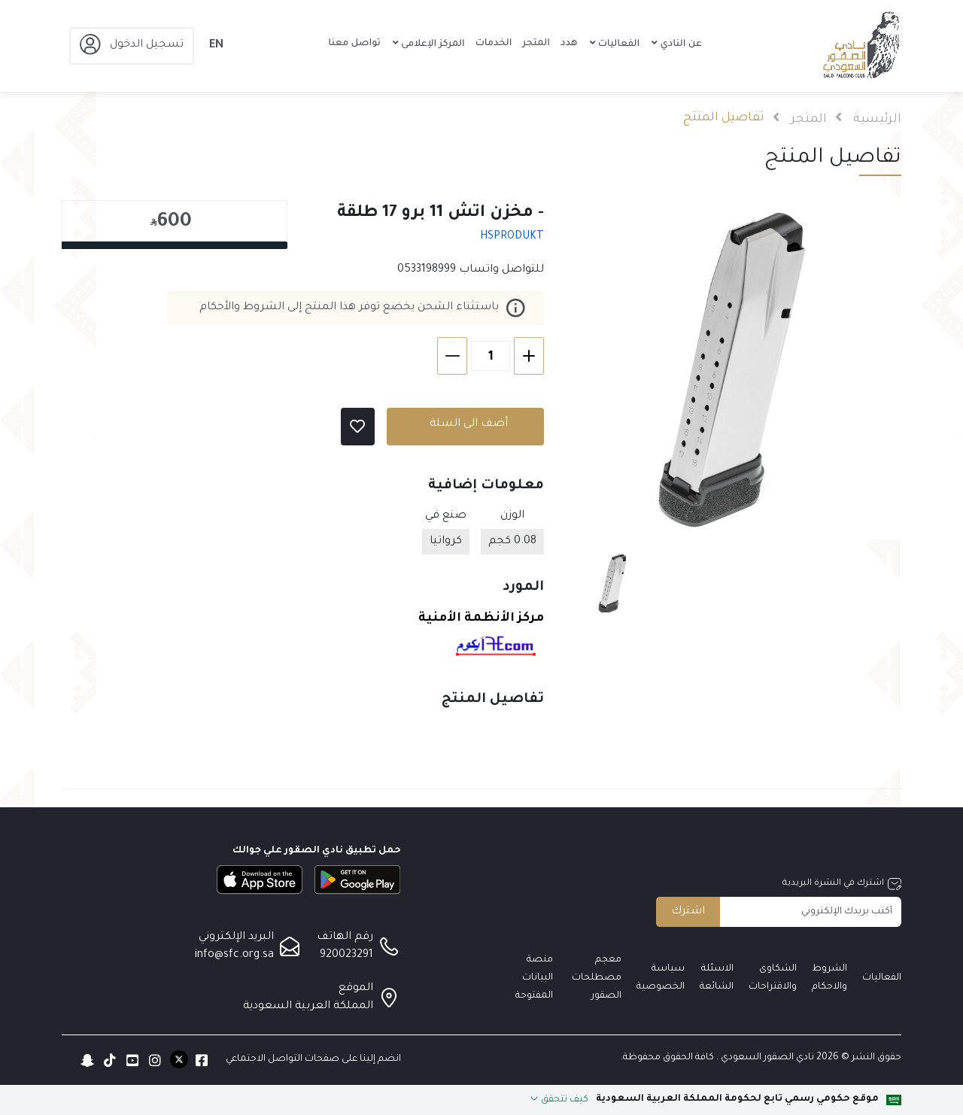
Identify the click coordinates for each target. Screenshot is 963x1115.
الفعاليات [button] (618, 44)
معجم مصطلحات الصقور (596, 978)
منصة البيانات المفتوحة (534, 978)
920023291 (346, 955)
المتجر (536, 43)
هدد (568, 43)
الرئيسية (877, 119)
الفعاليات (881, 978)
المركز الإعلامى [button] (432, 44)
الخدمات (493, 43)
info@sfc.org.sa (234, 955)
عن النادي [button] (679, 44)
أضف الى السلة (469, 424)
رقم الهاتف (345, 937)
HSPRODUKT (512, 237)
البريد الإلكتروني (236, 937)
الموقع (356, 989)
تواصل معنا (354, 43)
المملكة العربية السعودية (308, 1007)
